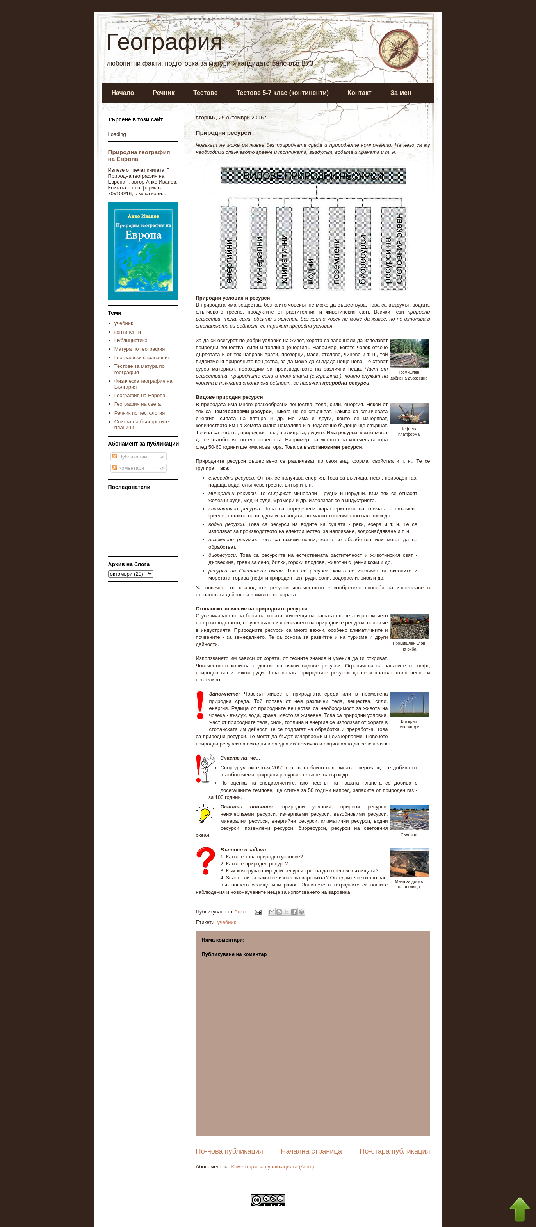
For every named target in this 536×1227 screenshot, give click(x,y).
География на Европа (140, 395)
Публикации (129, 457)
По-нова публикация (229, 1151)
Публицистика (131, 340)
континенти (127, 332)
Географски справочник (142, 357)
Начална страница (311, 1151)
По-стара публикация (395, 1151)
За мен (400, 92)
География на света (137, 404)
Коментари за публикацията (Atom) (272, 1167)
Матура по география (139, 349)
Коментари (128, 468)
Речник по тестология (139, 413)
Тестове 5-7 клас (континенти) (283, 92)
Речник (164, 92)
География (164, 42)
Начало (123, 92)
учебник (226, 922)
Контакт (359, 92)
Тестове (205, 92)
